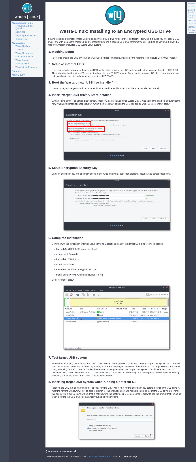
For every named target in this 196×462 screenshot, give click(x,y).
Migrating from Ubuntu (26, 35)
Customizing (21, 39)
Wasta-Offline (22, 63)
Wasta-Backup (22, 46)
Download (20, 32)
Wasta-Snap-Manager (26, 67)
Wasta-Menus (22, 60)
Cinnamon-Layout (24, 56)
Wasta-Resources (24, 53)
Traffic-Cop (20, 49)
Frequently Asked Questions (23, 27)
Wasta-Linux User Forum (99, 456)
